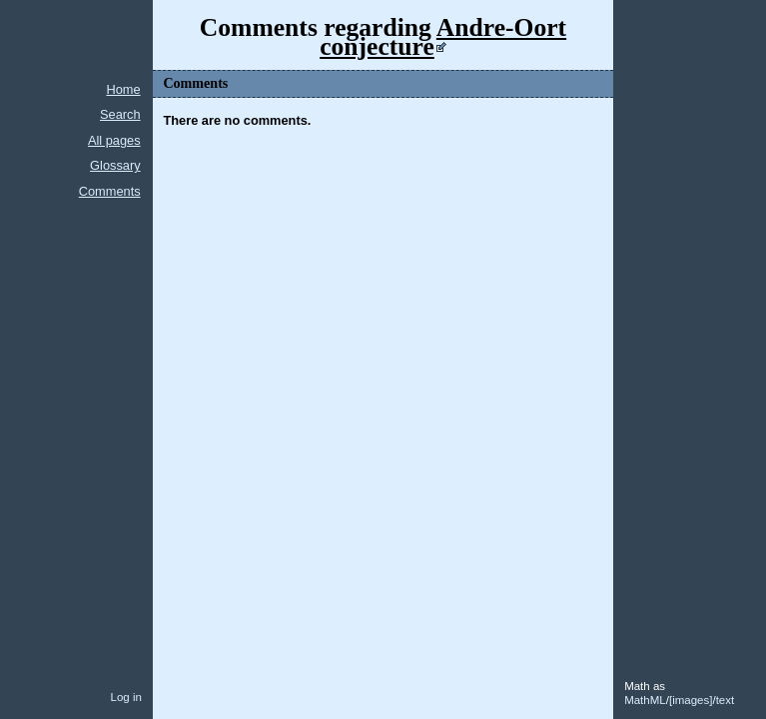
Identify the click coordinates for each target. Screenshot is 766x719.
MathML (645, 700)
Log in (125, 697)
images (690, 700)
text (725, 700)
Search (120, 114)
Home (123, 89)
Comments (110, 191)
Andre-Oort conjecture (443, 37)
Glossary (115, 165)
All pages (114, 140)
